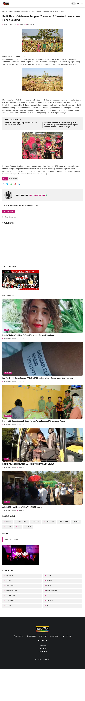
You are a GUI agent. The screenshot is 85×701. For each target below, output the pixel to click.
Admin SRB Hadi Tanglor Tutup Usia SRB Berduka (22, 507)
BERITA (8, 521)
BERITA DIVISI (22, 521)
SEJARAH (49, 601)
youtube (68, 636)
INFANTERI (64, 521)
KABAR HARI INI (11, 590)
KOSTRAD (8, 415)
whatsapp (55, 636)
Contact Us (43, 652)
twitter (44, 636)
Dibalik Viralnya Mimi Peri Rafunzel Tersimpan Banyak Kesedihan (28, 335)
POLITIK (49, 595)
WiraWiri (47, 659)
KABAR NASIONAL (52, 590)
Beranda (4, 11)
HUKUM (48, 585)
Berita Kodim (50, 521)
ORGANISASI (10, 595)
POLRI (76, 521)
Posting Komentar (9, 217)
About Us (43, 648)
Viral (7, 329)
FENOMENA (10, 585)
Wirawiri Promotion (11, 539)
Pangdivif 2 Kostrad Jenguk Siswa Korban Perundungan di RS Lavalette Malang (33, 421)
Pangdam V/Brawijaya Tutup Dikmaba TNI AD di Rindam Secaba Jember (21, 124)
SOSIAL (8, 526)
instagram (19, 636)
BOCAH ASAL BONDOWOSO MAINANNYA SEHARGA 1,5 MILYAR (28, 464)
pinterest (32, 636)
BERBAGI (49, 575)
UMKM (28, 526)
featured (8, 372)
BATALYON (12, 11)
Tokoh (7, 501)
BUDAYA (9, 580)
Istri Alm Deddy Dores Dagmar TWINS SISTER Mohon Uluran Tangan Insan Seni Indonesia (37, 378)
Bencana (49, 580)
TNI (19, 526)
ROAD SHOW (10, 601)
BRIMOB (36, 521)
